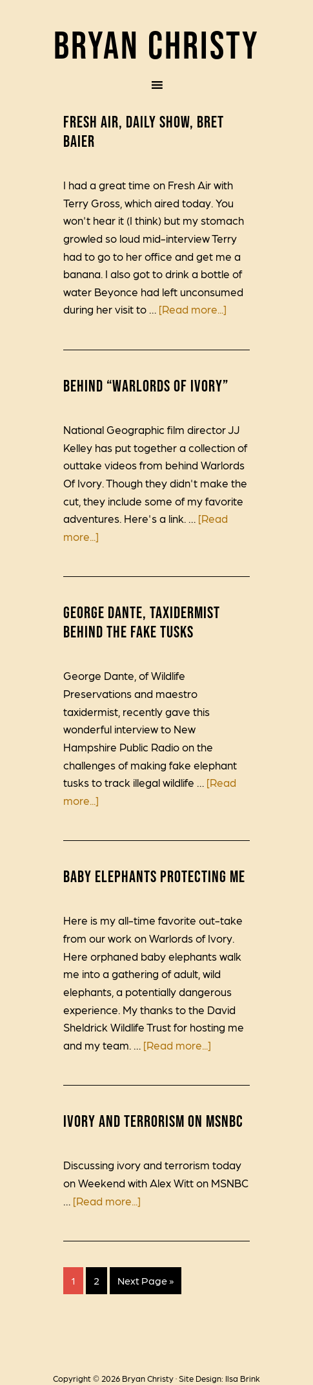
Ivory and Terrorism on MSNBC (153, 1121)
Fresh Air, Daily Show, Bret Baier (143, 131)
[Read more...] (193, 309)
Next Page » (145, 1280)
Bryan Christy (156, 44)
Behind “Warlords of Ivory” (145, 386)
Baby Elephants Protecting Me (154, 876)
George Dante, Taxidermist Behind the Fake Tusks (141, 622)
